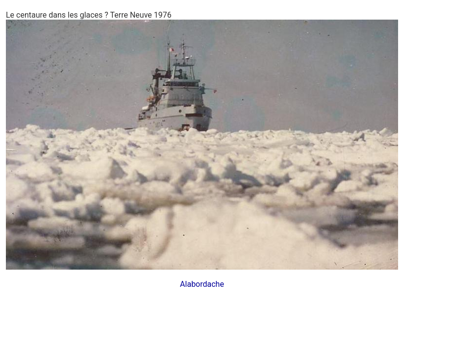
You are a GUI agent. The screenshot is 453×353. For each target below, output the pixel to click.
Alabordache (202, 284)
